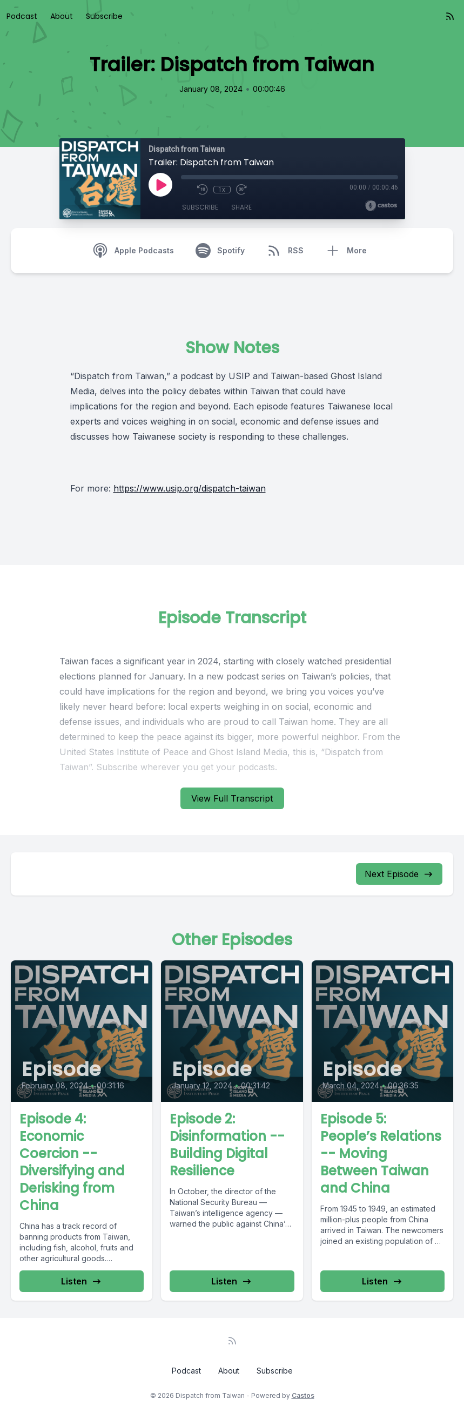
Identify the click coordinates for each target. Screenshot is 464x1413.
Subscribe (104, 16)
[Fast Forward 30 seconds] (241, 189)
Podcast (21, 16)
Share (241, 207)
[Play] (160, 185)
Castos (303, 1395)
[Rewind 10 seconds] (202, 189)
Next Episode (399, 874)
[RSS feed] (450, 16)
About (61, 16)
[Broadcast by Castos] (381, 205)
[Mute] (186, 189)
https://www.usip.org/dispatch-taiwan (189, 488)
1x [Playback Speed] (221, 189)
